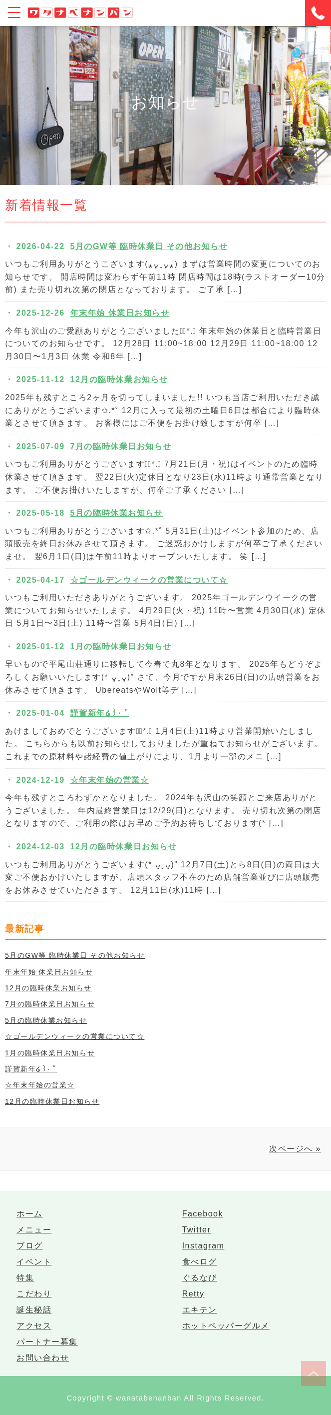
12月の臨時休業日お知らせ (123, 846)
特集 (25, 1277)
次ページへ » (295, 1148)
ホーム (29, 1213)
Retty (193, 1293)
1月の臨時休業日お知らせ (121, 646)
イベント (33, 1261)
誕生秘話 (33, 1309)
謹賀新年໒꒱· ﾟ (99, 713)
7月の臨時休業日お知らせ (121, 446)
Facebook (202, 1213)
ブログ (29, 1245)
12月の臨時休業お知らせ (119, 379)
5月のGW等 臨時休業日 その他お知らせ (149, 246)
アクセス (33, 1325)
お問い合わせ (42, 1357)
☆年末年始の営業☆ (109, 780)
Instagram (203, 1245)
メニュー (33, 1229)
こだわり (33, 1293)
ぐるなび (199, 1277)
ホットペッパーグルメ (226, 1325)
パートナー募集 (47, 1341)
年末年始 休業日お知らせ (120, 313)
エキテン (199, 1309)
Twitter (196, 1229)
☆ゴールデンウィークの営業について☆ (149, 580)
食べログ (199, 1261)
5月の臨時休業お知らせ (116, 513)
